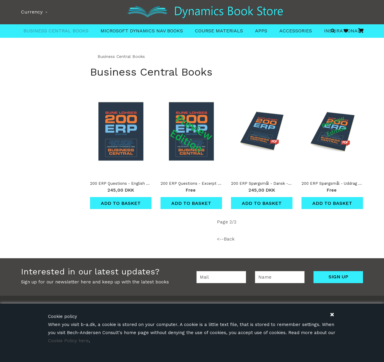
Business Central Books (55, 31)
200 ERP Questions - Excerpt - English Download (191, 183)
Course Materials (219, 31)
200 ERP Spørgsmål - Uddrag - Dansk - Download (332, 183)
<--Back (226, 239)
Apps (261, 31)
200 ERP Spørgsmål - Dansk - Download (261, 183)
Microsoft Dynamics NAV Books (141, 31)
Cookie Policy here (68, 340)
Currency (34, 12)
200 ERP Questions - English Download (121, 183)
